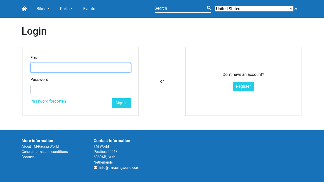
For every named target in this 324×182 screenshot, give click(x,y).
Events (89, 8)
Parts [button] (65, 8)
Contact (28, 157)
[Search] (183, 9)
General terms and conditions (45, 152)
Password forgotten (48, 101)
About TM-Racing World (40, 146)
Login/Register (284, 8)
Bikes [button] (42, 8)
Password (39, 79)
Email (35, 57)
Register (243, 86)
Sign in (121, 103)
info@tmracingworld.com (119, 168)
